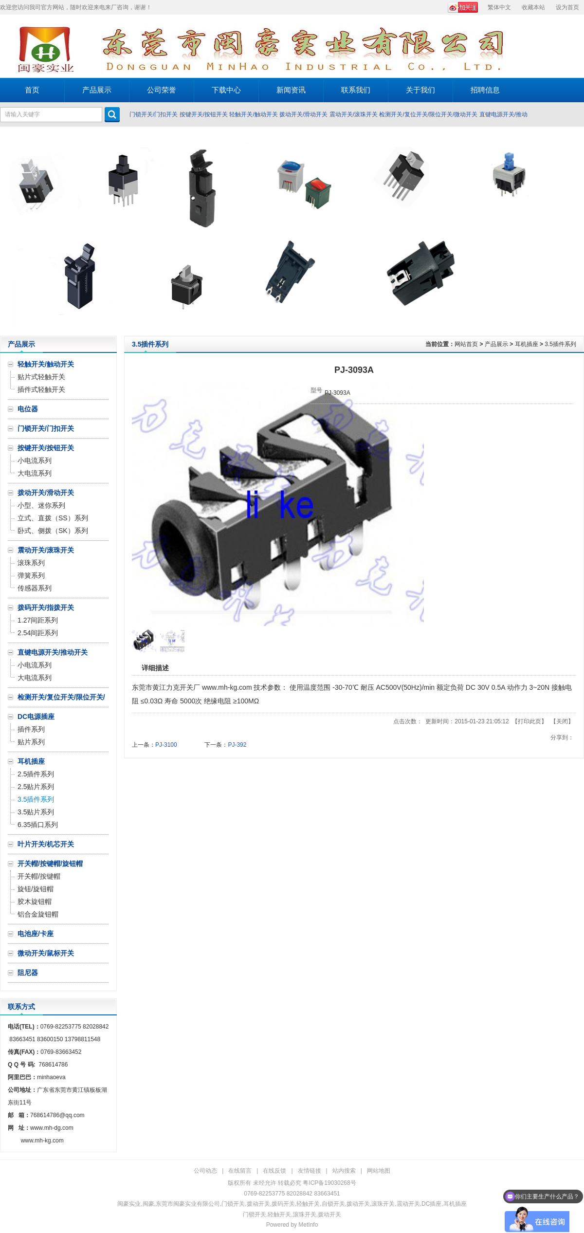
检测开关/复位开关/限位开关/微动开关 (428, 114)
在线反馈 (274, 1170)
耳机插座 (526, 344)
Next (574, 231)
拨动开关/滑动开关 (303, 114)
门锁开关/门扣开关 (153, 114)
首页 (32, 90)
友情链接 (309, 1170)
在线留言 (240, 1170)
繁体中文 (499, 7)
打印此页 (529, 721)
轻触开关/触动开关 (253, 114)
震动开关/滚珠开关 (353, 114)
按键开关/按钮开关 (204, 114)
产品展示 (496, 344)
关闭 (562, 721)
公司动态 (205, 1170)
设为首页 (567, 7)
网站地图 (378, 1170)
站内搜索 (344, 1170)
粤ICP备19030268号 (329, 1182)
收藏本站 (533, 7)
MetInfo (308, 1224)
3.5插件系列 (560, 344)
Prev (10, 231)
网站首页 (466, 344)
